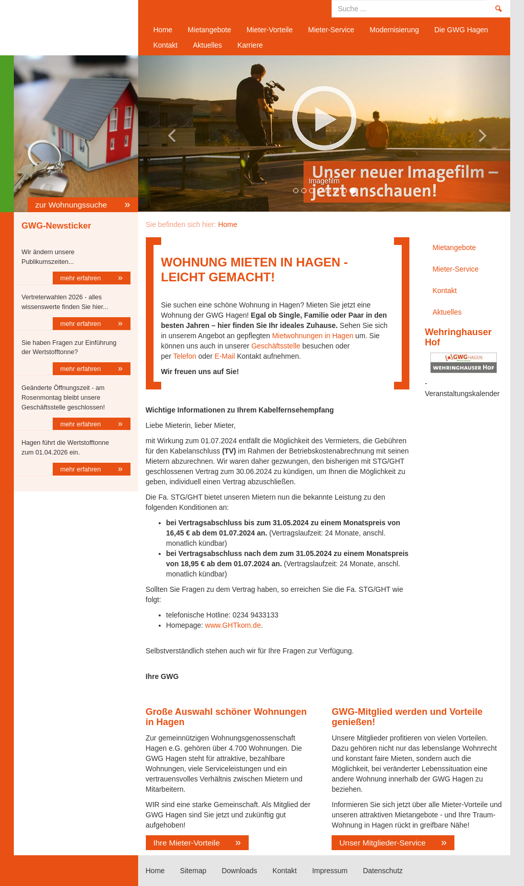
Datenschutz (383, 871)
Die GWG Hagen (461, 30)
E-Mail (224, 356)
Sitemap (193, 871)
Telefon (184, 356)
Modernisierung (394, 30)
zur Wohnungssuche (72, 204)
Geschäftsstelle (275, 346)
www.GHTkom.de (233, 625)
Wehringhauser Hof (458, 337)
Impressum (329, 871)
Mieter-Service (331, 30)
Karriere (250, 45)
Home (72, 27)
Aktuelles (207, 45)
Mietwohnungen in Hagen (312, 336)
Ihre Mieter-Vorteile (187, 842)
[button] (166, 133)
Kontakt (166, 45)
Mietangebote (209, 30)
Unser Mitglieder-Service (382, 842)
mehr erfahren (81, 278)
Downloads (239, 871)
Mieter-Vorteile (270, 30)
